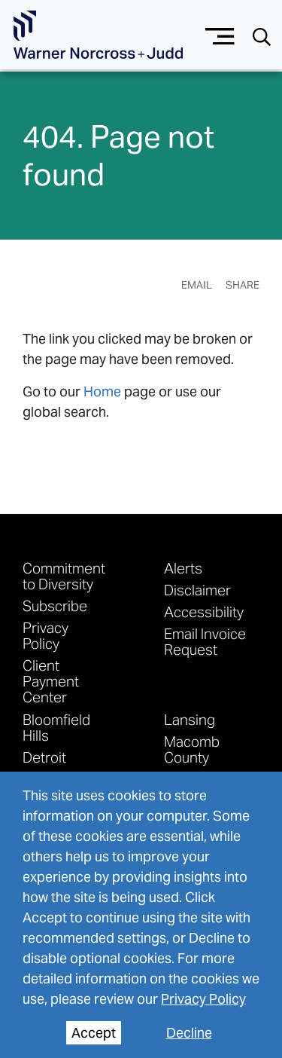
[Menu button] (220, 34)
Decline (189, 1032)
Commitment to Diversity (64, 575)
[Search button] (262, 35)
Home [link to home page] (102, 391)
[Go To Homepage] (98, 35)
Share (242, 285)
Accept (93, 1032)
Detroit (44, 757)
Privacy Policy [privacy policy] (203, 999)
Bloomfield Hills (56, 727)
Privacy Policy (45, 635)
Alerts (183, 567)
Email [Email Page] (196, 285)
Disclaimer (197, 589)
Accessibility (204, 611)
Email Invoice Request (205, 641)
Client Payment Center (51, 680)
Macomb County (192, 749)
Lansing (189, 719)
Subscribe (55, 605)
